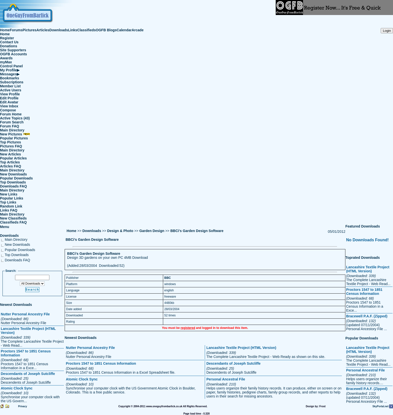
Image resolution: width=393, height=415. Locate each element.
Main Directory (12, 130)
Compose (8, 110)
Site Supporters (13, 50)
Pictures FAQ (11, 146)
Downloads (58, 30)
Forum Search (12, 122)
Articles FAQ (10, 166)
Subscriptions (11, 82)
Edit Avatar (9, 102)
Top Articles (10, 162)
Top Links (8, 202)
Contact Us (9, 42)
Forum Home (11, 114)
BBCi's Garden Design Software (197, 231)
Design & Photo (120, 231)
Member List (10, 86)
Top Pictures (10, 142)
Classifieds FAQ (13, 222)
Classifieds (86, 30)
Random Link (11, 206)
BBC (167, 278)
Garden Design (151, 231)
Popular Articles (13, 158)
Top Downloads (13, 182)
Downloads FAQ (13, 186)
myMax (6, 62)
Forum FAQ (9, 126)
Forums (16, 30)
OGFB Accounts (13, 54)
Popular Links (11, 198)
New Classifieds (13, 218)
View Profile (10, 94)
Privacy (22, 406)
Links (72, 30)
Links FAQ (8, 210)
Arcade (137, 30)
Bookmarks (9, 78)
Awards (6, 58)
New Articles (10, 154)
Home (5, 30)
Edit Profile (9, 98)
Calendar (124, 30)
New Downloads (13, 174)
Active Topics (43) (15, 118)
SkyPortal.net (380, 406)
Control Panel (11, 66)
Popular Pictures (14, 138)
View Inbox (9, 106)
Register (7, 38)
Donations (8, 46)
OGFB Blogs (106, 30)
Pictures (29, 30)
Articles (43, 30)
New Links (8, 194)
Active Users (10, 90)
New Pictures (15, 134)
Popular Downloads (16, 178)
